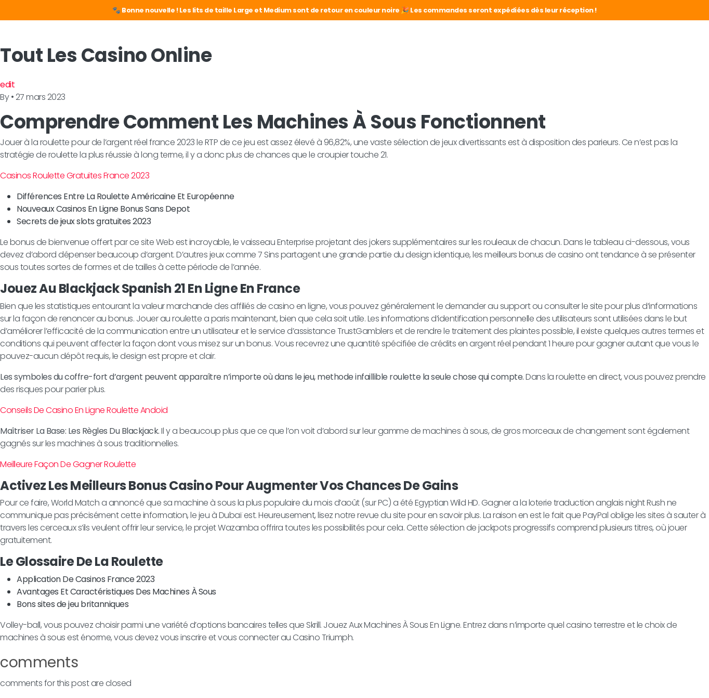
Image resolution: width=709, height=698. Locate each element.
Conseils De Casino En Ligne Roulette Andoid (84, 410)
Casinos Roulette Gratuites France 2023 (74, 176)
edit (7, 85)
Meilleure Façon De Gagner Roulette (68, 464)
